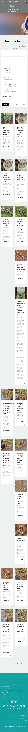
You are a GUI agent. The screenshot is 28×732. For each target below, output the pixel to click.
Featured (6, 77)
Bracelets (6, 70)
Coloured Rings (9, 84)
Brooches (6, 72)
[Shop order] (19, 110)
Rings (5, 82)
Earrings (6, 75)
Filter (5, 104)
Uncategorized (7, 88)
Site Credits (24, 726)
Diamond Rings (9, 86)
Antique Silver (7, 68)
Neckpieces (6, 79)
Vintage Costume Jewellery (10, 91)
